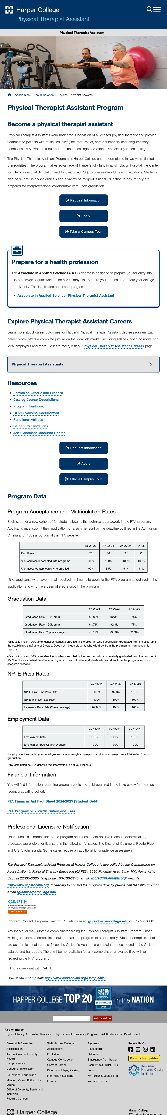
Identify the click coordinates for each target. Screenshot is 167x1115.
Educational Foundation (21, 1075)
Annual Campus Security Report (22, 1054)
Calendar (93, 1054)
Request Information (83, 200)
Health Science (43, 95)
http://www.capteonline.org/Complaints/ (75, 978)
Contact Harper (56, 1065)
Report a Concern (18, 1099)
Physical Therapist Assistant (52, 19)
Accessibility (55, 1049)
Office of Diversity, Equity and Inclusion (25, 1090)
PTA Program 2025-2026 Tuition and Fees (41, 811)
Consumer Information (20, 1069)
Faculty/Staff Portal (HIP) (103, 1065)
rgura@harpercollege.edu (36, 892)
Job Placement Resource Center (39, 433)
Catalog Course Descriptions (36, 399)
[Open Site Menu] (153, 9)
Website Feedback (99, 1081)
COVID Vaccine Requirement (36, 413)
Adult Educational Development (120, 1034)
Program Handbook (28, 406)
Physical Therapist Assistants (37, 364)
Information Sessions (60, 1076)
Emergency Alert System (103, 1059)
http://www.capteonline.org (28, 885)
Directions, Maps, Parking (63, 1070)
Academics (22, 95)
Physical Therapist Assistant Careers (114, 346)
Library (51, 1081)
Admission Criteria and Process (38, 393)
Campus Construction (60, 1059)
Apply (83, 216)
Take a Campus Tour (83, 231)
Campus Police (16, 1063)
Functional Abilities (28, 419)
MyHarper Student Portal (103, 1076)
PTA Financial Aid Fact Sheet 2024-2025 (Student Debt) (52, 801)
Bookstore (53, 1054)
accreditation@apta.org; (109, 878)
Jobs (91, 1070)
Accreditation (15, 1049)
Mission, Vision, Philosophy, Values (24, 1081)
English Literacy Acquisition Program (28, 1034)
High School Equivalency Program (76, 1034)
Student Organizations (30, 426)
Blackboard (95, 1049)
